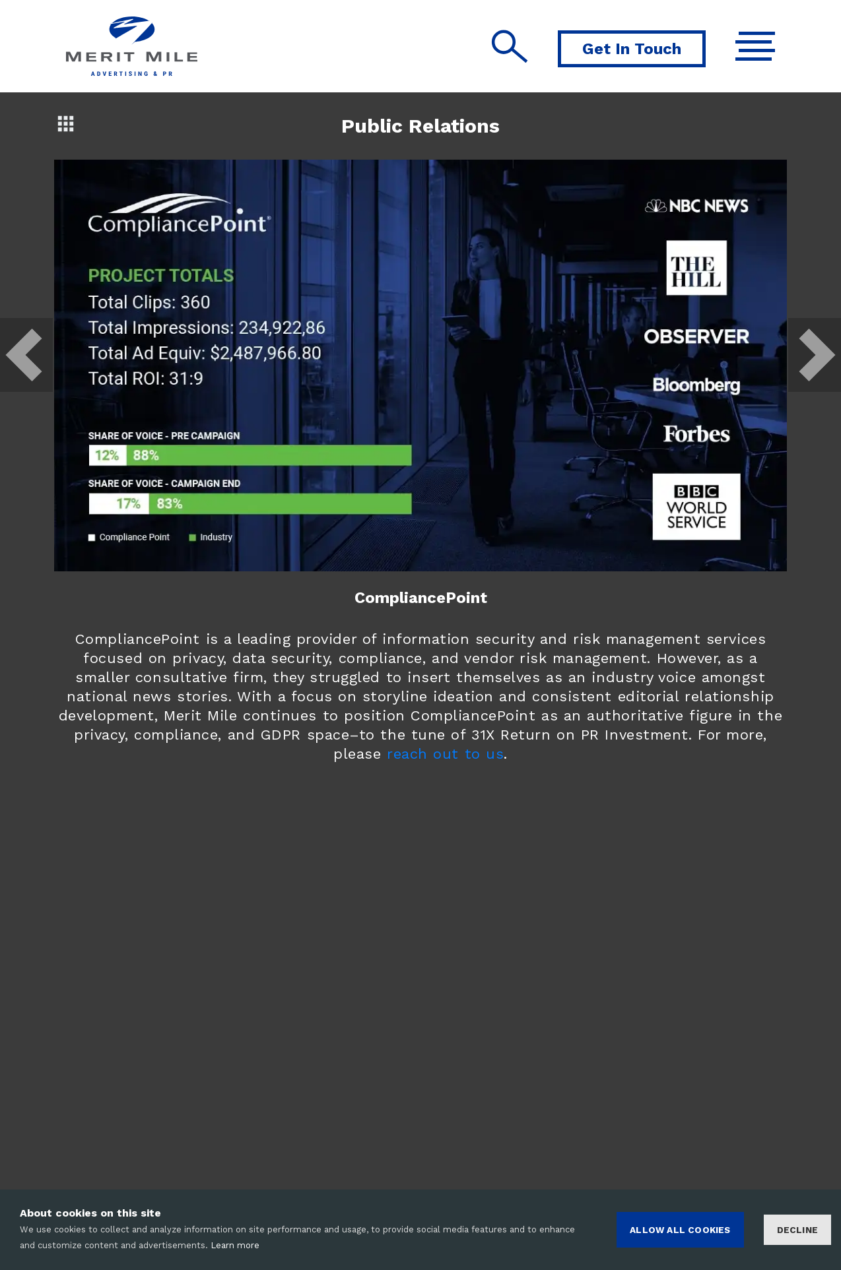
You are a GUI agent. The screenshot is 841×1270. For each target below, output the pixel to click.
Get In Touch (631, 49)
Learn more (235, 1245)
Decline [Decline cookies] (797, 1229)
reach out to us (445, 754)
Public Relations (420, 125)
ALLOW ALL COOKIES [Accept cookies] (680, 1229)
